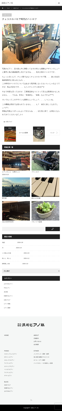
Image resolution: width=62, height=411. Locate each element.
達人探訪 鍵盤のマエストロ (41, 357)
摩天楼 (4, 198)
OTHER (36, 351)
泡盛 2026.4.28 (12, 242)
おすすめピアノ (8, 284)
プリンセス (35, 172)
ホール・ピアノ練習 (39, 360)
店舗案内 (36, 338)
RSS (31, 399)
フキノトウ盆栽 (37, 222)
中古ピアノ (7, 288)
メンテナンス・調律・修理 (41, 354)
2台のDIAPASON (7, 222)
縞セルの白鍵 (36, 198)
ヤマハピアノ (8, 375)
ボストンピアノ (8, 357)
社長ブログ (16, 8)
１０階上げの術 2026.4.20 (15, 253)
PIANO (6, 351)
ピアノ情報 (7, 304)
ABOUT (36, 335)
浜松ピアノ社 (35, 408)
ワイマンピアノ (8, 363)
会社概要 (36, 344)
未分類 (6, 292)
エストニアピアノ (9, 366)
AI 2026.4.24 (12, 248)
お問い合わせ (37, 341)
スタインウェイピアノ (10, 354)
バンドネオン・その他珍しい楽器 (43, 363)
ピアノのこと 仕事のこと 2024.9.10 (16, 173)
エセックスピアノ (9, 360)
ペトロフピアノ (8, 369)
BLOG (6, 382)
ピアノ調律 (7, 308)
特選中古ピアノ (8, 296)
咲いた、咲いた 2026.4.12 (15, 258)
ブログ (8, 8)
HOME (6, 335)
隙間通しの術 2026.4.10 (15, 263)
